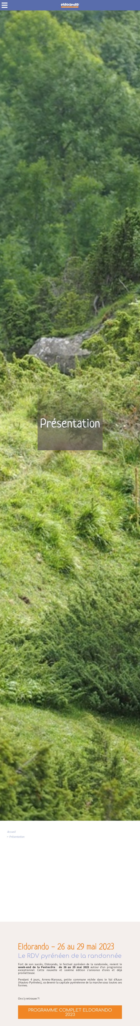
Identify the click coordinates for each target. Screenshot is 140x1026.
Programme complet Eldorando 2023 (70, 1012)
